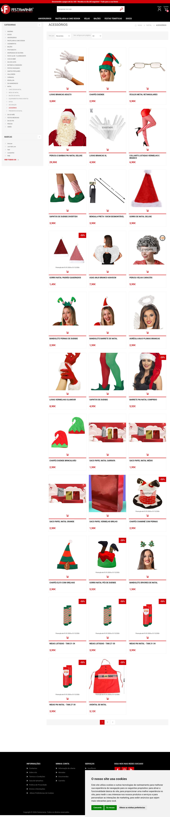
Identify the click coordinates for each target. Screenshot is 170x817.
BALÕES (9, 48)
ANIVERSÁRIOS (12, 39)
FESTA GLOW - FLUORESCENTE (16, 58)
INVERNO (10, 33)
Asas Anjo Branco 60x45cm (103, 279)
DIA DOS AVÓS (11, 64)
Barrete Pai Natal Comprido (143, 401)
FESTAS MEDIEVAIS (13, 119)
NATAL (149, 27)
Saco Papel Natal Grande (61, 523)
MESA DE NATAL (14, 94)
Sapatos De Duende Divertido (63, 218)
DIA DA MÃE (11, 116)
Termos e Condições (37, 778)
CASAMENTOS (11, 45)
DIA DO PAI (10, 122)
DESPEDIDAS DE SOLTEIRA (15, 55)
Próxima (112, 724)
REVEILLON (10, 82)
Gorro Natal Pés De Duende (103, 584)
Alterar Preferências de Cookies (42, 795)
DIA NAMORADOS (12, 85)
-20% (162, 359)
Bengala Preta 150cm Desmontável (107, 218)
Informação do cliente (66, 770)
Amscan (9, 145)
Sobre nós (33, 774)
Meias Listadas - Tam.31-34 (62, 645)
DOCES (9, 36)
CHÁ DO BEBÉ (11, 61)
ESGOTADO (107, 129)
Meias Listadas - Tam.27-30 (102, 645)
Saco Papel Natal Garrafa (102, 462)
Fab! (8, 151)
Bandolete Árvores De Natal (143, 584)
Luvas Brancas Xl (98, 157)
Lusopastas (10, 154)
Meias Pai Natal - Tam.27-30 (62, 706)
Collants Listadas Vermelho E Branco (144, 158)
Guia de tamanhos (36, 783)
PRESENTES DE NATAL (15, 113)
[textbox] (88, 10)
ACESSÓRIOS (13, 109)
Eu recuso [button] (110, 808)
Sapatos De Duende (99, 401)
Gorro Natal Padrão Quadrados (65, 279)
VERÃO (9, 128)
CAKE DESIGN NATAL (15, 91)
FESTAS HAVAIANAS (13, 70)
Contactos (33, 770)
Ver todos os (10, 162)
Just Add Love (11, 148)
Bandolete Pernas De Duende (63, 340)
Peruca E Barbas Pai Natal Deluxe (65, 157)
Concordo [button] (98, 808)
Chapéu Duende (97, 96)
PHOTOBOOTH (11, 51)
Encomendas (63, 778)
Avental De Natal (98, 706)
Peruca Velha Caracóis (140, 279)
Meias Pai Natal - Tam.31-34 (142, 645)
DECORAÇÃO (12, 106)
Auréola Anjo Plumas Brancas (144, 340)
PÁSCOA (9, 125)
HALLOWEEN (11, 76)
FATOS (11, 103)
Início (140, 27)
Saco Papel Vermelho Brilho (104, 523)
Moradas (61, 774)
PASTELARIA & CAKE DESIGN (16, 42)
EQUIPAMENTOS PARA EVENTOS (18, 100)
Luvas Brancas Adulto (60, 96)
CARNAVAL (10, 79)
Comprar (67, 90)
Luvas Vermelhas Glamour (62, 401)
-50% (82, 237)
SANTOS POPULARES (13, 73)
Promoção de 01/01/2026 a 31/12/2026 (67, 269)
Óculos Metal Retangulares (143, 96)
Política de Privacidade (38, 787)
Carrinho (164, 7)
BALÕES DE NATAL (14, 97)
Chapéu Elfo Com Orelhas (62, 584)
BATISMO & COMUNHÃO (14, 67)
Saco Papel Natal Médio (141, 462)
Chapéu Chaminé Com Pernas (143, 523)
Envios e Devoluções (37, 791)
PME (8, 157)
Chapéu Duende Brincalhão (62, 462)
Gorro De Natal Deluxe (140, 218)
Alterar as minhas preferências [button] (132, 808)
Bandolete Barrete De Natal (103, 340)
